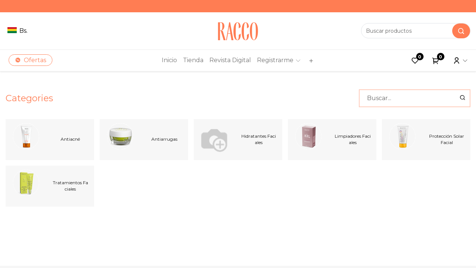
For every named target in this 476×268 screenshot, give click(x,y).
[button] (310, 60)
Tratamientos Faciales (70, 186)
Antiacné (70, 139)
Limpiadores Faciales (353, 139)
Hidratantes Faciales (258, 139)
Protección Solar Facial (446, 139)
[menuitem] (169, 60)
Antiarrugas (164, 139)
